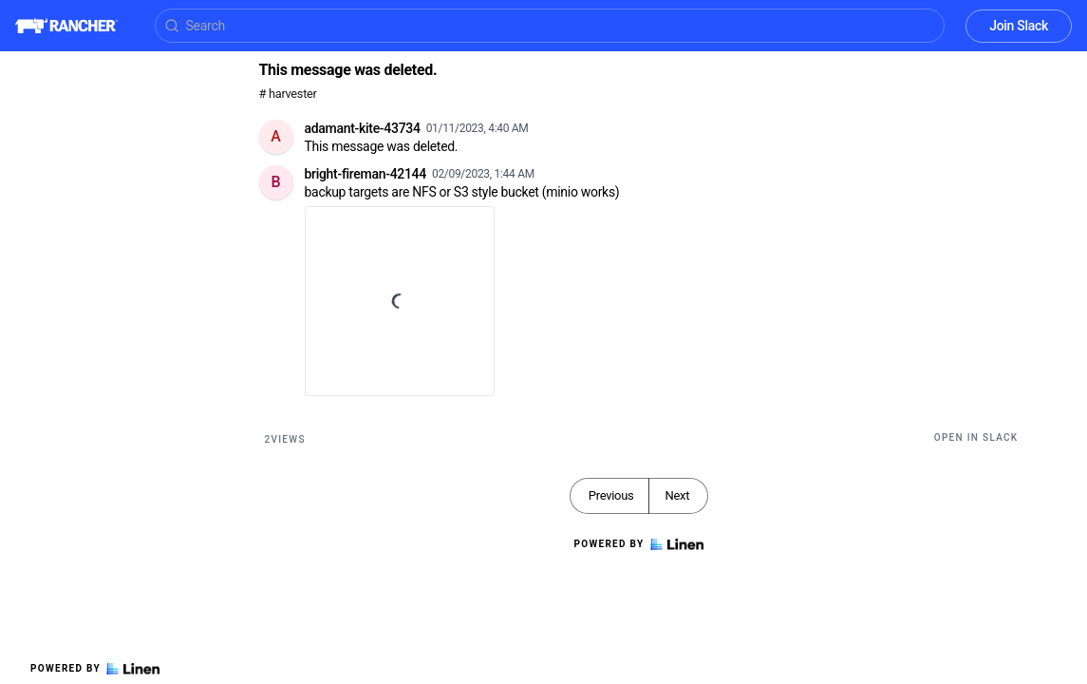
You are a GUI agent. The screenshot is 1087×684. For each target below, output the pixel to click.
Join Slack (1018, 25)
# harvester (288, 93)
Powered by (94, 668)
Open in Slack (976, 437)
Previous (611, 495)
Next (677, 495)
